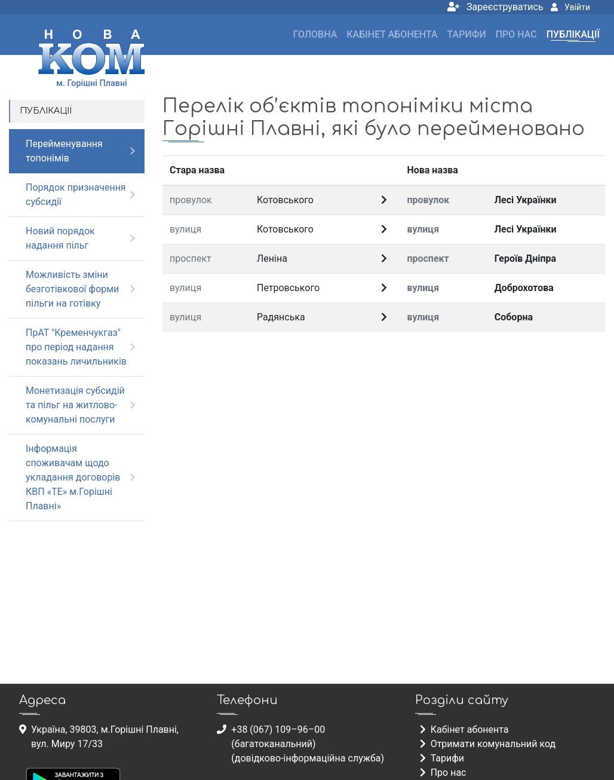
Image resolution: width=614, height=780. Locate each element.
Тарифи (466, 34)
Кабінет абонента (391, 34)
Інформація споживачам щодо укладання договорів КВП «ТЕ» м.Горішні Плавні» (73, 477)
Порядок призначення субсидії (76, 194)
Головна (315, 34)
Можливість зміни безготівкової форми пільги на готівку (72, 289)
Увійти (570, 7)
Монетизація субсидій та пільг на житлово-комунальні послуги (75, 405)
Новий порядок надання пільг (60, 238)
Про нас (516, 34)
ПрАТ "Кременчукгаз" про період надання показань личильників (76, 347)
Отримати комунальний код (488, 744)
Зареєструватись (495, 7)
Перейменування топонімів (64, 151)
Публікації (573, 34)
